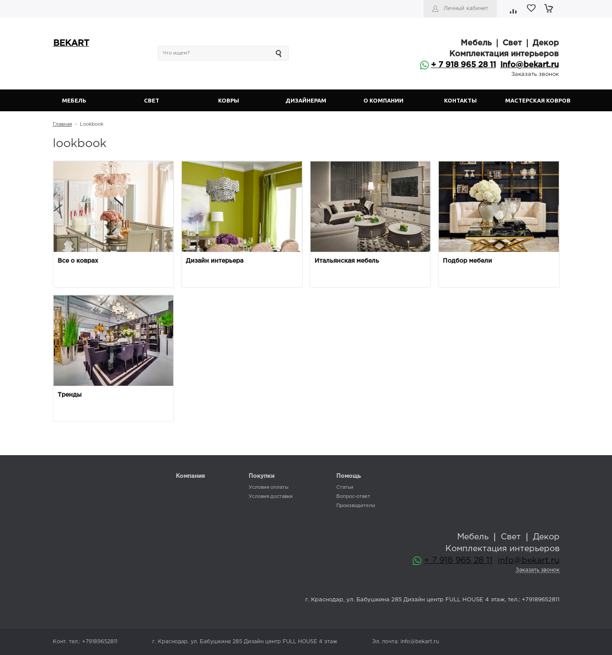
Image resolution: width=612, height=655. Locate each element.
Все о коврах (78, 261)
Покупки (261, 476)
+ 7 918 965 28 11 (463, 65)
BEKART (71, 43)
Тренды (70, 395)
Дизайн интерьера (214, 261)
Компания (190, 476)
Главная (62, 124)
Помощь (348, 476)
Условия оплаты (268, 487)
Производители (355, 506)
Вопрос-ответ (353, 496)
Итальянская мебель (347, 261)
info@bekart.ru (529, 65)
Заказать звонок (535, 74)
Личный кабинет (466, 8)
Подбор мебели (467, 261)
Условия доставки (271, 496)
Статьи (344, 487)
